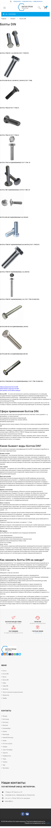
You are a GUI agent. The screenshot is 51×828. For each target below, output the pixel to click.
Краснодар (6, 734)
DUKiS (48, 823)
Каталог (12, 18)
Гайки (4, 683)
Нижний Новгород (8, 737)
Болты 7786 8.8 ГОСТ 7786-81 (9, 108)
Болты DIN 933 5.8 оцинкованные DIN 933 (14, 354)
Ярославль (6, 768)
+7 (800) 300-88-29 (37, 1)
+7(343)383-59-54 (10, 795)
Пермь (4, 740)
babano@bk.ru (9, 801)
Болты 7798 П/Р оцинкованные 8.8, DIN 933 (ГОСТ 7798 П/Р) (19, 244)
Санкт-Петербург (8, 749)
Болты (4, 670)
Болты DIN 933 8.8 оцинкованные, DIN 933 (14, 326)
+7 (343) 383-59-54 (26, 1)
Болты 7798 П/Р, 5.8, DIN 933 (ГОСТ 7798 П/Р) (14, 53)
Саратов (5, 752)
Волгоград (6, 719)
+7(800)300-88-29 (21, 795)
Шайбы (5, 698)
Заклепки (5, 689)
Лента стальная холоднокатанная (13, 692)
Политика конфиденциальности (35, 821)
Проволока (6, 695)
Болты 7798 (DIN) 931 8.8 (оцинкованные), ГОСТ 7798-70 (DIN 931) (21, 381)
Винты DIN (5, 680)
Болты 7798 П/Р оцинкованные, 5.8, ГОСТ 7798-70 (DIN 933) (19, 299)
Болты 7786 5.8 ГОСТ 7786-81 (9, 135)
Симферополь (7, 756)
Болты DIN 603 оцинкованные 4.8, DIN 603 (14, 217)
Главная (3, 18)
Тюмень (5, 762)
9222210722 (17, 1)
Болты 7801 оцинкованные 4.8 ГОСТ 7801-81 (15, 190)
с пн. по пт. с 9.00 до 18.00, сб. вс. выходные (17, 798)
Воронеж (5, 725)
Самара (5, 746)
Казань (5, 731)
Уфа (4, 765)
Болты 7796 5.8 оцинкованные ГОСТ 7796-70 (15, 162)
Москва (5, 716)
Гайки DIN (5, 686)
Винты (4, 677)
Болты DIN (23, 18)
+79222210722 (30, 795)
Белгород (5, 722)
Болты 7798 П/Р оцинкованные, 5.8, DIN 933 (14, 272)
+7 (13, 1)
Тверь (4, 759)
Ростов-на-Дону (7, 743)
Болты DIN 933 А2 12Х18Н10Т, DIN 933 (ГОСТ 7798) (16, 80)
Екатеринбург (7, 728)
